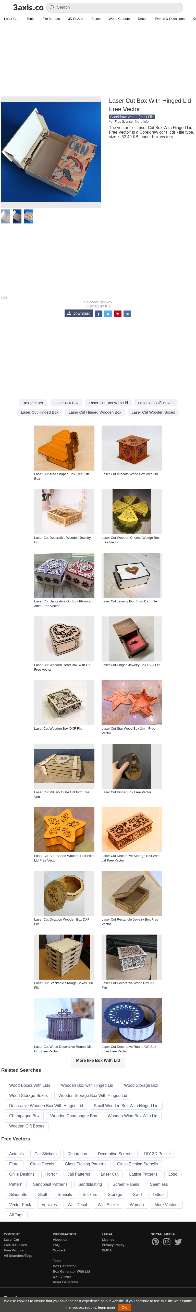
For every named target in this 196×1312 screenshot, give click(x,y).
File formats (51, 19)
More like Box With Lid (98, 1060)
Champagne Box (24, 1116)
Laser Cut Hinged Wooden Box (95, 412)
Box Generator (64, 1266)
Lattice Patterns (143, 1174)
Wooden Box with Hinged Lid (87, 1085)
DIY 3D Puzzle (157, 1154)
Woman (137, 1205)
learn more (106, 1307)
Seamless (159, 1184)
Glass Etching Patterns (85, 1164)
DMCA (107, 1250)
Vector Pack (20, 1205)
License (108, 1240)
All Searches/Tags (18, 1256)
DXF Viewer (62, 1277)
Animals (16, 1154)
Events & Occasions (170, 19)
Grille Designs (22, 1174)
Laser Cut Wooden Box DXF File (58, 728)
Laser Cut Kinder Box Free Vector (126, 792)
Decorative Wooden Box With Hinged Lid (46, 1106)
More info (142, 121)
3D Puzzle (75, 19)
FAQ (56, 1245)
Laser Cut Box (66, 403)
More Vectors (167, 1205)
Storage (115, 1194)
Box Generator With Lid (71, 1271)
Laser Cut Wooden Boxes (153, 412)
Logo (173, 1174)
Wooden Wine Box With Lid (132, 1116)
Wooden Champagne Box (73, 1116)
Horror (51, 1174)
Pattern (15, 1184)
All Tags (16, 1215)
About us (60, 1240)
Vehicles (49, 1205)
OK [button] (124, 1307)
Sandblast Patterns (50, 1184)
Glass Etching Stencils (137, 1164)
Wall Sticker (108, 1205)
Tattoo (158, 1194)
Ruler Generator (65, 1282)
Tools (30, 19)
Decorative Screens (115, 1154)
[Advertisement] (98, 60)
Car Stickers (45, 1154)
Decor (142, 19)
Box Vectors (32, 403)
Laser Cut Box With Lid (108, 403)
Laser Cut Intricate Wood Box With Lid (130, 474)
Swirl (137, 1194)
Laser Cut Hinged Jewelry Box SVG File (131, 665)
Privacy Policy (113, 1245)
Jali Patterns (79, 1174)
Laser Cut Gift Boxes (155, 403)
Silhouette (18, 1194)
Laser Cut (11, 19)
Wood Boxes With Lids (29, 1085)
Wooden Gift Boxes (26, 1126)
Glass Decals (42, 1164)
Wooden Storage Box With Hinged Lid (92, 1095)
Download (79, 313)
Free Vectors (14, 1250)
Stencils (65, 1194)
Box (4, 297)
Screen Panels (126, 1184)
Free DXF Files (15, 1245)
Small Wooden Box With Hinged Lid (126, 1106)
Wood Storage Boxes (28, 1095)
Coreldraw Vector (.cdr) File (132, 117)
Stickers (90, 1194)
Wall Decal (77, 1205)
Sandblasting (90, 1184)
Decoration (77, 1154)
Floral (14, 1164)
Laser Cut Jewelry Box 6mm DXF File (129, 601)
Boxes (96, 19)
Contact (59, 1250)
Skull (42, 1194)
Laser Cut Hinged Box (39, 412)
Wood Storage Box (141, 1085)
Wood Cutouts (119, 19)
